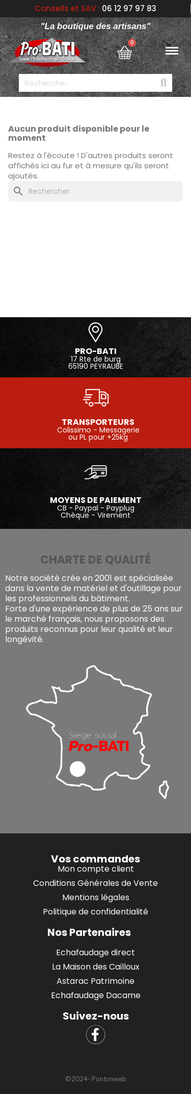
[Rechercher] (95, 191)
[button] (95, 1079)
